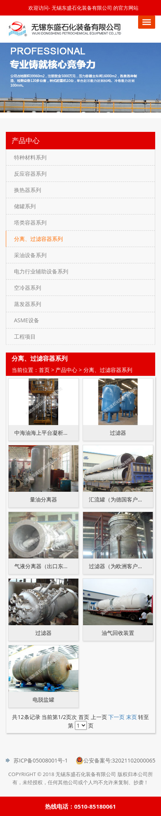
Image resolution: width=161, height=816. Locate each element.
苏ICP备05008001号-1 (41, 760)
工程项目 (25, 336)
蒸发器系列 (27, 304)
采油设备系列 (30, 255)
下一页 (116, 717)
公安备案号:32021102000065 (119, 760)
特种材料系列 (30, 157)
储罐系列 (25, 206)
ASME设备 (26, 320)
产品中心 (66, 369)
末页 (131, 717)
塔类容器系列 (30, 222)
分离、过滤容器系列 (38, 238)
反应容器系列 (30, 173)
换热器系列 (27, 190)
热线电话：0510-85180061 (80, 806)
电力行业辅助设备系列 (41, 271)
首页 (44, 369)
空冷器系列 (27, 287)
